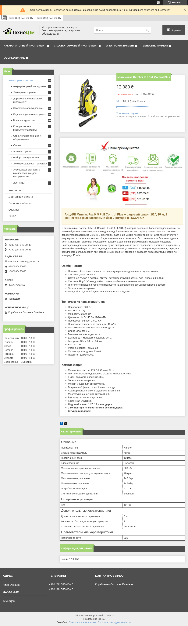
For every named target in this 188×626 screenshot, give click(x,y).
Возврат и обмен (20, 203)
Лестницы (18, 182)
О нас (12, 216)
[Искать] (147, 30)
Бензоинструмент (155, 45)
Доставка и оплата (21, 196)
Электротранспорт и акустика (30, 163)
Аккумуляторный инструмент (25, 45)
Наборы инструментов (26, 157)
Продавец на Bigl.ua (94, 619)
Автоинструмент (22, 151)
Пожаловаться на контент (82, 622)
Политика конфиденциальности (114, 622)
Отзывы (14, 209)
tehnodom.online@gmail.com (24, 261)
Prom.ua (110, 615)
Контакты (15, 190)
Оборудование (14, 57)
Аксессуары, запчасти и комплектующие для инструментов (26, 173)
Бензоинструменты (24, 120)
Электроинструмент (120, 45)
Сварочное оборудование (28, 108)
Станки (17, 145)
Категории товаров (21, 80)
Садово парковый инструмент (76, 45)
